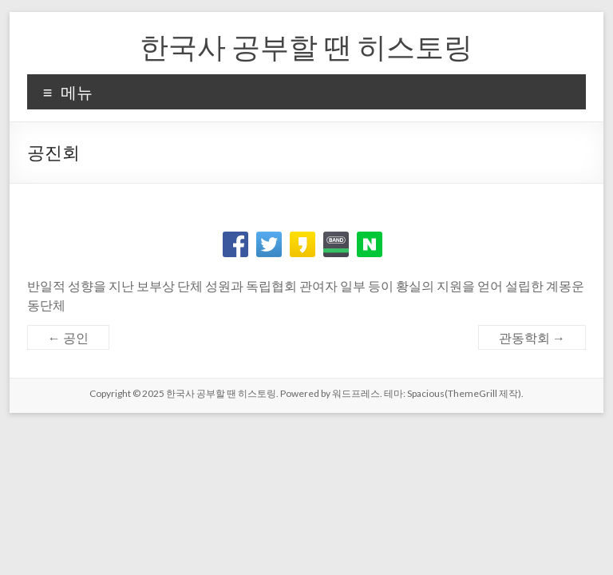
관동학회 (532, 337)
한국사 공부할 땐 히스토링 (306, 46)
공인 (68, 337)
